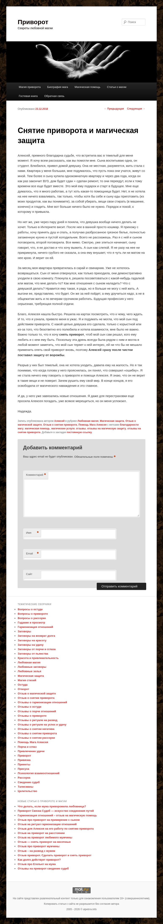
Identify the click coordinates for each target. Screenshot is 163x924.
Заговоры (24, 631)
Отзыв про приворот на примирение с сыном (49, 819)
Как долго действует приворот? (39, 859)
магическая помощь (37, 428)
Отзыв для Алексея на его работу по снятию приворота (56, 828)
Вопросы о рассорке (32, 618)
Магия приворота (30, 87)
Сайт (29, 574)
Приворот (33, 21)
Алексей (59, 421)
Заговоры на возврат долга (36, 635)
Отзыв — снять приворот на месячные (44, 841)
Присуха (23, 768)
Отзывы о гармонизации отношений (42, 702)
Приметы (24, 764)
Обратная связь (54, 96)
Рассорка (24, 777)
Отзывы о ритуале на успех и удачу (42, 724)
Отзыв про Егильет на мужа (37, 864)
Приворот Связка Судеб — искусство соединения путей (56, 810)
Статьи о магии (116, 87)
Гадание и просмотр (31, 622)
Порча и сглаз (27, 746)
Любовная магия (88, 421)
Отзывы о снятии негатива (36, 729)
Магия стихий (27, 680)
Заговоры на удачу (31, 644)
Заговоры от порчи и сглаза (37, 649)
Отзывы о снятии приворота (37, 733)
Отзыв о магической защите (37, 693)
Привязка (24, 760)
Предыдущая (114, 108)
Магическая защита (112, 421)
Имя (32, 533)
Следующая (136, 108)
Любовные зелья (29, 671)
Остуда (22, 684)
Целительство (27, 791)
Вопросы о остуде (30, 609)
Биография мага (57, 87)
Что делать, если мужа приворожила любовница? (52, 806)
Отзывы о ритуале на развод (37, 720)
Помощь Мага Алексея (92, 424)
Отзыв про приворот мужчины (38, 846)
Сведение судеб (29, 782)
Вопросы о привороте (33, 613)
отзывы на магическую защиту (106, 428)
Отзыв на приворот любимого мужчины (45, 837)
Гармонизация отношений (35, 627)
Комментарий (36, 475)
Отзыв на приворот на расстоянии (41, 833)
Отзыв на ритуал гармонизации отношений (47, 824)
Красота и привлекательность (38, 658)
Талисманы (25, 786)
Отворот (23, 689)
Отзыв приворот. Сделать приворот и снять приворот (54, 855)
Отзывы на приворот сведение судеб (43, 868)
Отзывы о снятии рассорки (36, 737)
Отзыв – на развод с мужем (36, 850)
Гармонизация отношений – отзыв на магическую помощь (57, 815)
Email (32, 554)
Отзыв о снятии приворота (60, 424)
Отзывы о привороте (32, 715)
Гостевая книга (28, 96)
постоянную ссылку (79, 432)
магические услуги (63, 428)
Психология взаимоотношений (38, 773)
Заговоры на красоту (32, 640)
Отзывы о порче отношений (37, 711)
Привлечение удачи (31, 751)
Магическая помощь (87, 87)
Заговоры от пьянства (33, 653)
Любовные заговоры (32, 666)
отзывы (81, 428)
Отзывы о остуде (29, 706)
